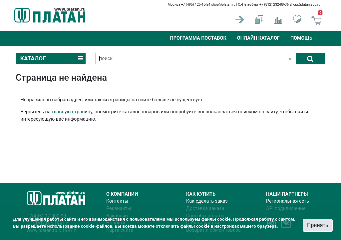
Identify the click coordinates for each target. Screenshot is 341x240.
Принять (317, 225)
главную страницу (72, 112)
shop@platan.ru (223, 4)
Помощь (301, 38)
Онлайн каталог (258, 38)
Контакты (117, 201)
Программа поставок (198, 38)
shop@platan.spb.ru (305, 4)
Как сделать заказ (207, 201)
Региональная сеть (287, 201)
